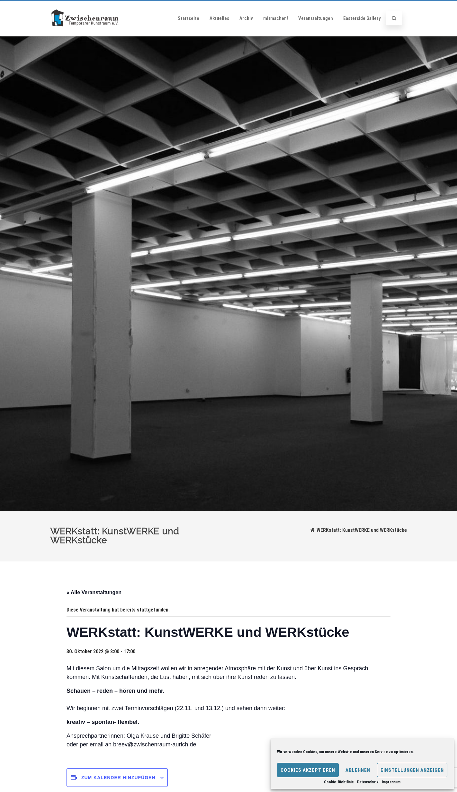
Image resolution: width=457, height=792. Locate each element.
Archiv (246, 18)
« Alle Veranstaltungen (94, 592)
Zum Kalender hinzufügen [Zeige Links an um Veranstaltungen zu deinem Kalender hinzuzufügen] (118, 777)
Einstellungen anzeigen (412, 770)
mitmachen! (275, 18)
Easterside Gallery (362, 18)
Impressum (391, 782)
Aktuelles (219, 18)
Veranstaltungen (315, 18)
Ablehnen (357, 770)
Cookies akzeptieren (308, 770)
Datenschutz (368, 782)
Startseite (188, 18)
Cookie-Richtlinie (339, 782)
